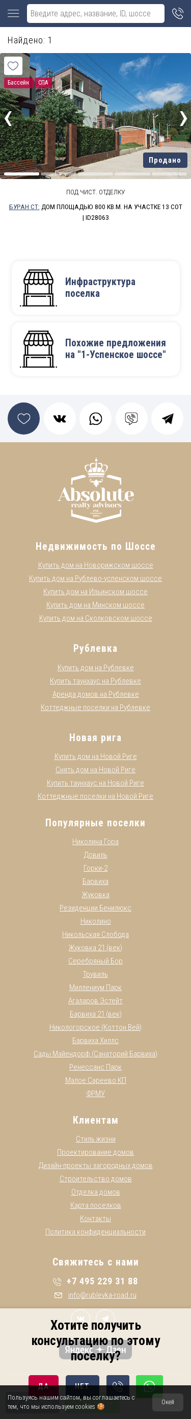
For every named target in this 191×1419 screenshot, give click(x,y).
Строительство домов (96, 1178)
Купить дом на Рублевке (96, 667)
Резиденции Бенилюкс (95, 908)
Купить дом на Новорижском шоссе (95, 565)
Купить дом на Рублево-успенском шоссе (95, 578)
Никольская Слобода (95, 934)
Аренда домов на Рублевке (95, 694)
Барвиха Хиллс (95, 1040)
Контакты (95, 1218)
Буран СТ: (24, 206)
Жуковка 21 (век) (95, 947)
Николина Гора (95, 841)
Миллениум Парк (95, 987)
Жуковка (96, 894)
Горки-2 (95, 868)
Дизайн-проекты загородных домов (96, 1165)
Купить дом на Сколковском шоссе (95, 618)
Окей (167, 1402)
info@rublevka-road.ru (95, 1295)
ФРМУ (95, 1093)
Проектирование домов (95, 1152)
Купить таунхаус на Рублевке (95, 681)
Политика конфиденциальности (95, 1231)
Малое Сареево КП (95, 1080)
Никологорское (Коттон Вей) (95, 1027)
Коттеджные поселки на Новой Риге (95, 796)
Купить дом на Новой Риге (95, 756)
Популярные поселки (95, 823)
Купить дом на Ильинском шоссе (95, 591)
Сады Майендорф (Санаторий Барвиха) (95, 1053)
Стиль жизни (96, 1139)
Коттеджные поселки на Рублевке (95, 707)
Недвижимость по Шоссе (96, 546)
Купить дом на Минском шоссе (95, 605)
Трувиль (95, 974)
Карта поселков (95, 1205)
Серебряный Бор (95, 961)
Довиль (95, 854)
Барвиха (95, 881)
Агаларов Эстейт (95, 1000)
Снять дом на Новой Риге (95, 769)
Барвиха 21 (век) (96, 1014)
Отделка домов (95, 1192)
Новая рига (95, 738)
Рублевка (95, 648)
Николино (95, 921)
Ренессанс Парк (95, 1067)
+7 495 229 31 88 (95, 1281)
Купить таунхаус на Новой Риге (95, 783)
